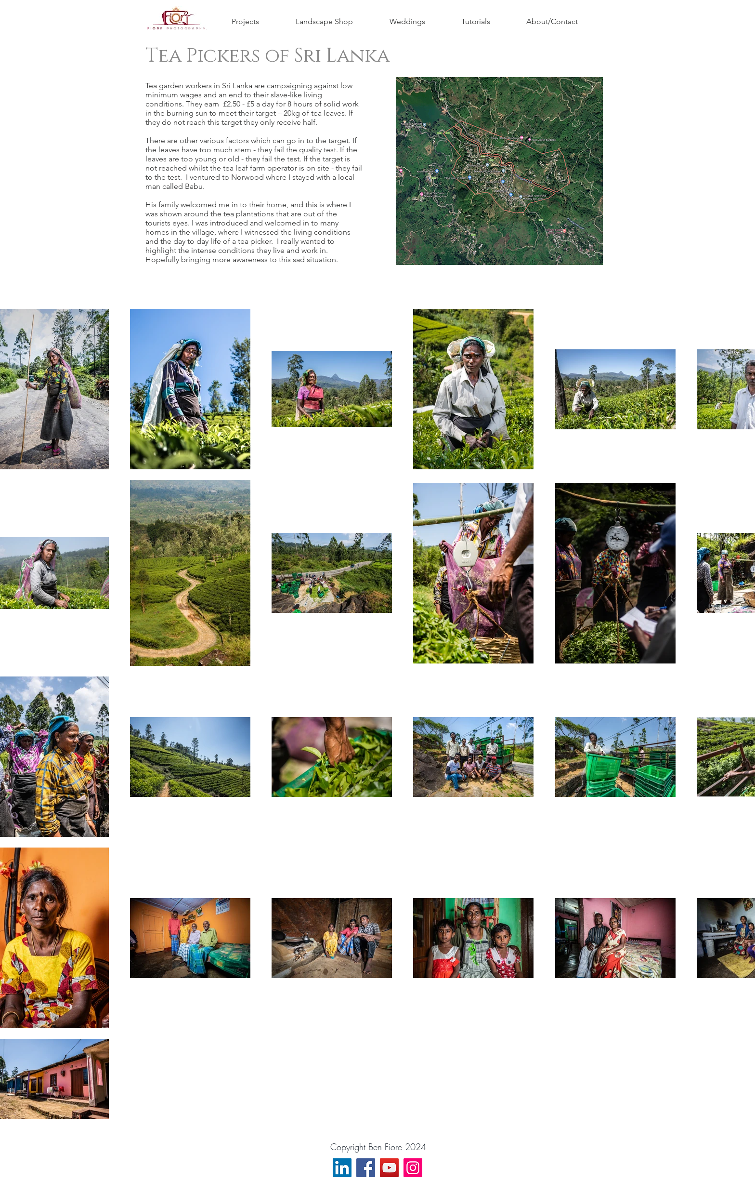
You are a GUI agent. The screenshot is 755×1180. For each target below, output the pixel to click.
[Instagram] (413, 1167)
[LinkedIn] (342, 1167)
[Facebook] (365, 1167)
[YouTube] (389, 1167)
